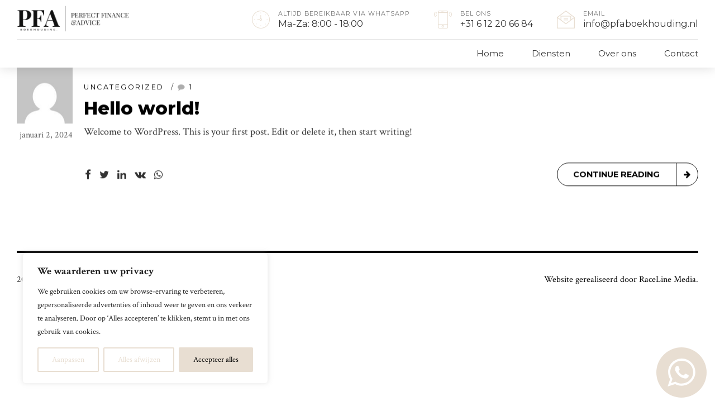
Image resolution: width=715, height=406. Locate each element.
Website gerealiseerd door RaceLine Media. (621, 279)
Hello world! (141, 109)
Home (490, 53)
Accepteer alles (216, 360)
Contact (681, 53)
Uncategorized (124, 87)
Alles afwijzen (139, 360)
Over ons (617, 53)
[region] (145, 318)
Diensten (551, 53)
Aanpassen (68, 360)
